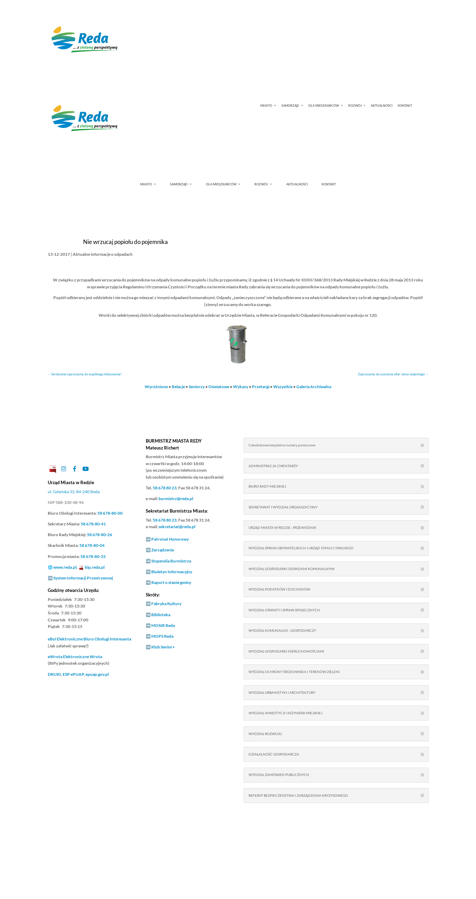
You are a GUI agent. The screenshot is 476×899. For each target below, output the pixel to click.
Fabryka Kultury (166, 603)
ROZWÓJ (355, 105)
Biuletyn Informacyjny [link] (171, 571)
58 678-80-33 (93, 556)
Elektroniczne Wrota (75, 656)
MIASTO (266, 105)
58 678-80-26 (99, 534)
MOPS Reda (162, 636)
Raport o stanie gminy (171, 582)
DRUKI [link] (54, 674)
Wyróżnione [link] (156, 386)
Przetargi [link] (260, 386)
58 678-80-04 (92, 545)
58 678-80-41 (93, 524)
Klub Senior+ (163, 647)
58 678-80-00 (110, 513)
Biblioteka (160, 614)
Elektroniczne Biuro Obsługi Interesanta (89, 639)
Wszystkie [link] (283, 386)
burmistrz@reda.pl (176, 498)
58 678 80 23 (165, 488)
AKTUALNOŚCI (382, 105)
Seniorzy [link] (197, 386)
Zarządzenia (162, 550)
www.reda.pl (65, 567)
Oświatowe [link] (218, 386)
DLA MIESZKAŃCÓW (323, 105)
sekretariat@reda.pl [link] (177, 526)
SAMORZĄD (290, 105)
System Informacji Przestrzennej (83, 578)
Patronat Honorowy (170, 539)
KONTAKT (405, 105)
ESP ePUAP (73, 674)
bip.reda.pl (95, 567)
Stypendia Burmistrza (171, 561)
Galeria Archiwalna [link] (313, 386)
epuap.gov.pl (97, 674)
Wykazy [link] (240, 386)
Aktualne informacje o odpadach (103, 254)
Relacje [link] (178, 386)
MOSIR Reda (163, 625)
